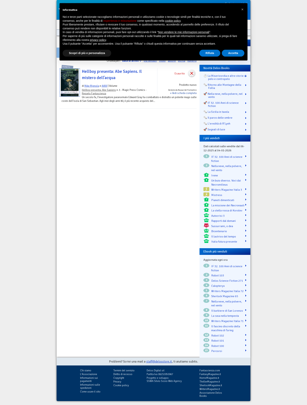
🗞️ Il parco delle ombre (217, 117)
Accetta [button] (233, 53)
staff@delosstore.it (159, 362)
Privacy (117, 381)
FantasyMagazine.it (210, 374)
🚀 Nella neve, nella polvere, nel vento (223, 95)
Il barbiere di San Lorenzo (227, 310)
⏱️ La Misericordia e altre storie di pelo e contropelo (225, 77)
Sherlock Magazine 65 (224, 296)
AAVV (104, 85)
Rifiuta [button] (210, 53)
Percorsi (216, 351)
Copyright (118, 378)
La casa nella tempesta (225, 316)
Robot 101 (217, 340)
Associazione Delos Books (211, 394)
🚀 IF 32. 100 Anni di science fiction (221, 104)
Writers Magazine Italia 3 (226, 189)
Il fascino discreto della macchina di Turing (225, 328)
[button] (242, 9)
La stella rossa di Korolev (226, 210)
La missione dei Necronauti (227, 205)
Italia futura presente (224, 241)
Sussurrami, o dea (222, 226)
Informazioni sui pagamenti (89, 379)
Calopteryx (218, 286)
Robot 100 (217, 346)
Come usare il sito (90, 391)
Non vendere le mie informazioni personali (183, 32)
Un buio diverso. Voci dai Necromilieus (226, 182)
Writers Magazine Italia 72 (227, 291)
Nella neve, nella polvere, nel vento (226, 168)
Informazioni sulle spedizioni (90, 386)
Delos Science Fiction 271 (227, 280)
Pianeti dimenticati (222, 200)
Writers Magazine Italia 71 (227, 321)
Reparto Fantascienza (94, 93)
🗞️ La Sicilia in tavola (216, 111)
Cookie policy (121, 385)
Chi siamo (85, 370)
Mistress (216, 195)
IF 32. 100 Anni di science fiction (226, 159)
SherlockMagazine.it (211, 385)
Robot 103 (217, 275)
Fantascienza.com (210, 370)
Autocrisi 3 (218, 215)
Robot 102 (217, 335)
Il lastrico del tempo (223, 236)
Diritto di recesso (122, 374)
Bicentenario (219, 231)
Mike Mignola (91, 85)
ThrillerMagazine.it (210, 381)
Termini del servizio (124, 370)
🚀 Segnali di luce (214, 129)
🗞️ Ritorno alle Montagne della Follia (222, 86)
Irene (214, 175)
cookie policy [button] (173, 20)
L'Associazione (88, 374)
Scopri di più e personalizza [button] (87, 53)
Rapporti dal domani (223, 221)
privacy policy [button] (98, 39)
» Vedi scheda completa (183, 93)
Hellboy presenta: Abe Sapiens (99, 90)
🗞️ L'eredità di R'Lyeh (216, 123)
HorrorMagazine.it (209, 378)
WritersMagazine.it (210, 389)
